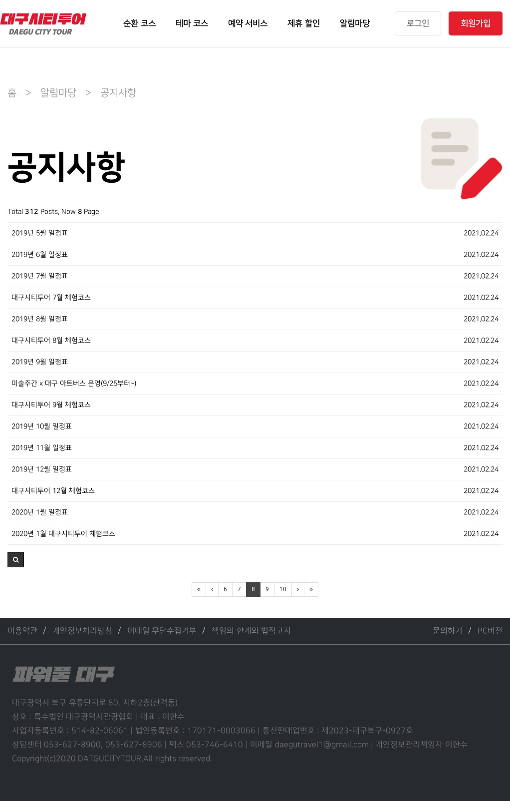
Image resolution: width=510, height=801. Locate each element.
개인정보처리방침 (82, 631)
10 (282, 589)
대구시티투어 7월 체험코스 (51, 297)
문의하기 (448, 631)
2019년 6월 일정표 (39, 254)
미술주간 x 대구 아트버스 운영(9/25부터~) (73, 383)
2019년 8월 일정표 (39, 319)
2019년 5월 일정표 (39, 233)
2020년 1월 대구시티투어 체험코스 (63, 533)
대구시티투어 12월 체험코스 (53, 490)
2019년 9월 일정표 (39, 362)
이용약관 (22, 631)
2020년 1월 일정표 (39, 512)
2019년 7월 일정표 (39, 276)
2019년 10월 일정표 (41, 426)
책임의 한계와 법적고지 (251, 631)
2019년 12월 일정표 (41, 469)
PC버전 (490, 631)
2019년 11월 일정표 (41, 447)
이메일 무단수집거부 (162, 631)
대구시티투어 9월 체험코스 (51, 404)
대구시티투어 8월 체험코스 (51, 340)
